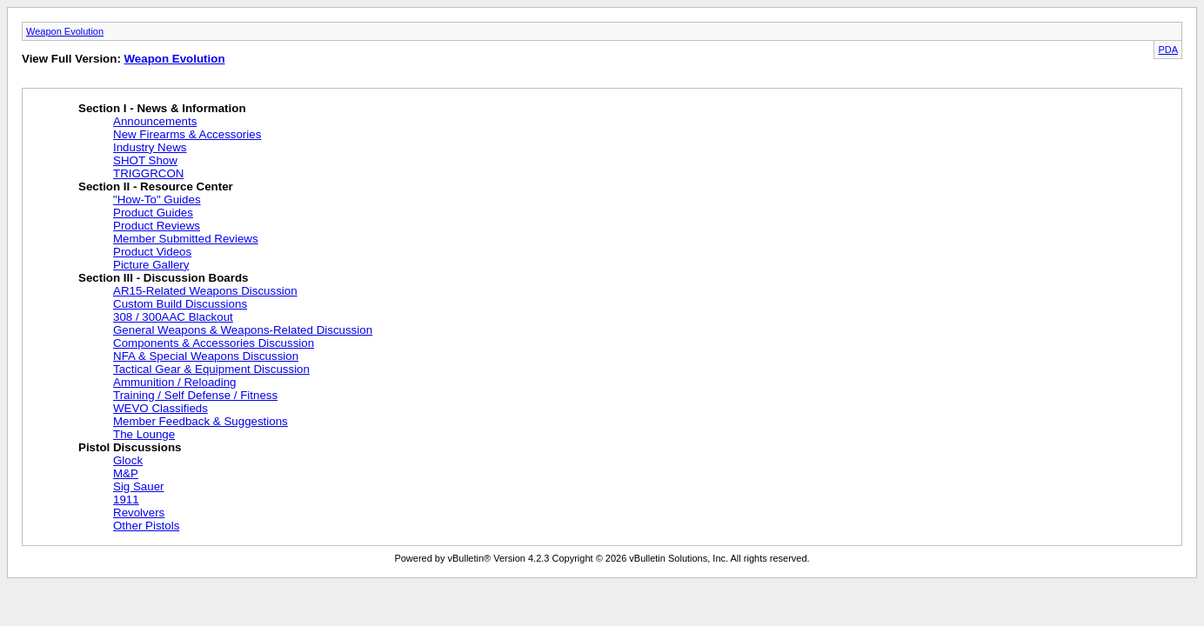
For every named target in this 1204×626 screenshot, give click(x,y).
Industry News (149, 147)
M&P (125, 473)
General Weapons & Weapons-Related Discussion (242, 329)
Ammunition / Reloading (175, 382)
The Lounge (144, 434)
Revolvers (138, 512)
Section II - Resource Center (155, 186)
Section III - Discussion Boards (163, 277)
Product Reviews (156, 225)
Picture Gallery (151, 264)
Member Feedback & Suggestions (200, 421)
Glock (128, 460)
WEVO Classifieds (160, 408)
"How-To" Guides (157, 199)
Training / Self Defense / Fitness (195, 395)
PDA (1168, 49)
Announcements (155, 121)
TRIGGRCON (148, 173)
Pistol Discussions (130, 447)
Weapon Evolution (65, 31)
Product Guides (153, 212)
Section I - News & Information (162, 108)
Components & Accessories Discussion (213, 343)
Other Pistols (146, 525)
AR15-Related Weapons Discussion (205, 290)
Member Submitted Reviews (185, 238)
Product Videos (152, 251)
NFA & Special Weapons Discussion (205, 356)
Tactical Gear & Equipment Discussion (211, 369)
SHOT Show (145, 160)
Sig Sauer (138, 486)
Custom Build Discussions (180, 303)
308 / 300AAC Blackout (173, 316)
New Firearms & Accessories (187, 134)
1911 (126, 499)
